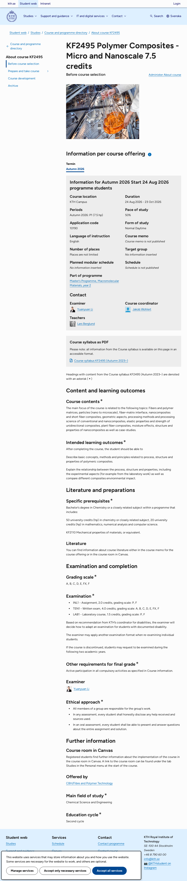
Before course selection (23, 63)
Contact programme (111, 843)
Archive (13, 85)
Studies (35, 32)
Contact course (108, 851)
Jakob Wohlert (142, 309)
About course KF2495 (105, 32)
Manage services (22, 870)
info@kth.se (152, 859)
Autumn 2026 (75, 169)
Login (176, 3)
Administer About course (165, 74)
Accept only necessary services (65, 870)
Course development (21, 78)
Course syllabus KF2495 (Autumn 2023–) (101, 360)
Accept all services (109, 870)
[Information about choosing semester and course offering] (150, 154)
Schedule (58, 843)
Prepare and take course (23, 71)
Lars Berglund (86, 323)
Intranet (45, 3)
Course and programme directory (65, 32)
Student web (28, 3)
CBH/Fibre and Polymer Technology (89, 783)
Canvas (56, 851)
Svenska (175, 16)
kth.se (12, 3)
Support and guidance (20, 851)
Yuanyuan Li (85, 309)
